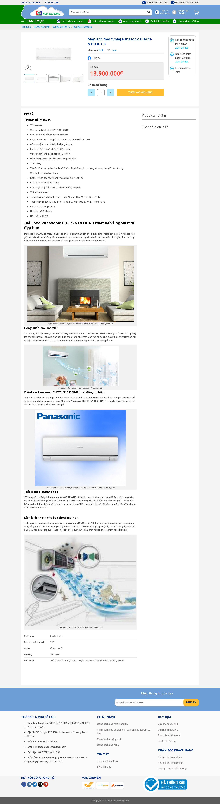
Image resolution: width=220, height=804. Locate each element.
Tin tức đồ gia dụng (107, 761)
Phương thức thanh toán (170, 762)
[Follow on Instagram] (29, 784)
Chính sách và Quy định (109, 739)
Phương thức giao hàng (170, 757)
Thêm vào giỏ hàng (140, 92)
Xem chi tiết (181, 47)
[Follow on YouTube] (45, 784)
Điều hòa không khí (61, 27)
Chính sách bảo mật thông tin (112, 724)
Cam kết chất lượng (168, 729)
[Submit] (148, 12)
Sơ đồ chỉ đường (167, 741)
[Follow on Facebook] (23, 784)
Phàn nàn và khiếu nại (169, 735)
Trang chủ (26, 27)
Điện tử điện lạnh (41, 27)
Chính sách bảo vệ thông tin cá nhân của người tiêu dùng (123, 731)
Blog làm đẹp (104, 766)
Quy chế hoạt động (168, 724)
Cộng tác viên (52, 2)
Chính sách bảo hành (108, 744)
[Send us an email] (40, 784)
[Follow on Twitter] (34, 784)
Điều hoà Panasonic (82, 27)
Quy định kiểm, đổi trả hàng (172, 768)
